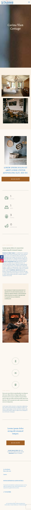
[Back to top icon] (15, 502)
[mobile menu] (29, 2)
